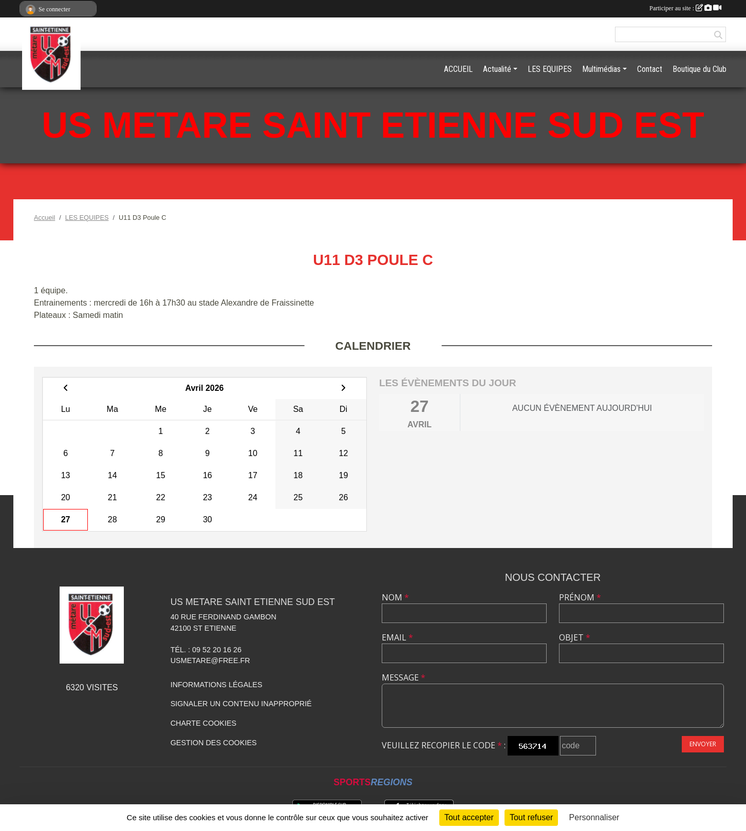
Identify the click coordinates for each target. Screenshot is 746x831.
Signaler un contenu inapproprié (241, 704)
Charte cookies (203, 723)
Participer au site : (685, 8)
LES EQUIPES (550, 69)
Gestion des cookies (214, 743)
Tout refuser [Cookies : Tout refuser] (531, 817)
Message (403, 677)
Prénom (580, 597)
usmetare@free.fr (210, 660)
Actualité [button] (497, 69)
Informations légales (217, 685)
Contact (649, 69)
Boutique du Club (699, 69)
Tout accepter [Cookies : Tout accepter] (469, 817)
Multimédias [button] (601, 69)
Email (397, 637)
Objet (574, 637)
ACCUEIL (458, 69)
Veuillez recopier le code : (444, 745)
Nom (395, 597)
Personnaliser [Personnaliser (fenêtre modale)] (594, 817)
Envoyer (702, 744)
